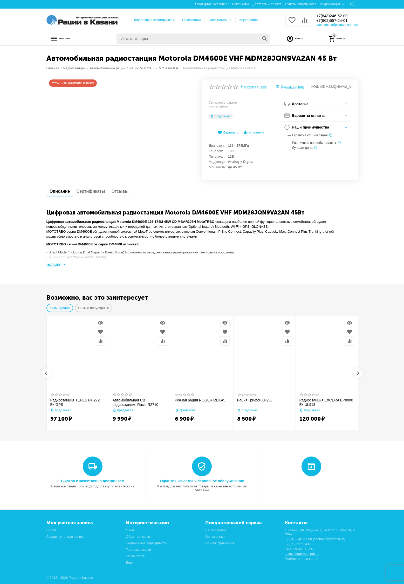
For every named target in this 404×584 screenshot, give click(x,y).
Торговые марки (138, 550)
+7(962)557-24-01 (335, 20)
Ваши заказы (215, 530)
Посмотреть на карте (301, 559)
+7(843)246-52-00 (335, 15)
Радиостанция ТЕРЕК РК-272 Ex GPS (75, 402)
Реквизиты (240, 4)
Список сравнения (219, 543)
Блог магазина (220, 20)
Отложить (228, 132)
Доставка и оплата (266, 4)
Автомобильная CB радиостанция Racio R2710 (136, 402)
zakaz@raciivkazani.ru (211, 4)
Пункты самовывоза (300, 4)
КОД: (315, 87)
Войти (51, 530)
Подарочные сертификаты (153, 20)
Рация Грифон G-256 (254, 400)
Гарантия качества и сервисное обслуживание (202, 481)
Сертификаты (96, 191)
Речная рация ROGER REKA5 (200, 400)
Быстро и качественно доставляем (92, 481)
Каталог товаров (79, 39)
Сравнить (253, 132)
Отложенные (215, 537)
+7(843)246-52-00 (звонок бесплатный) (315, 539)
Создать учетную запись (65, 537)
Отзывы (129, 191)
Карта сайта (248, 20)
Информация (330, 4)
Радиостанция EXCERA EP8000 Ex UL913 (326, 402)
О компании (191, 20)
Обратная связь (138, 537)
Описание (62, 191)
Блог (129, 563)
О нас (130, 530)
